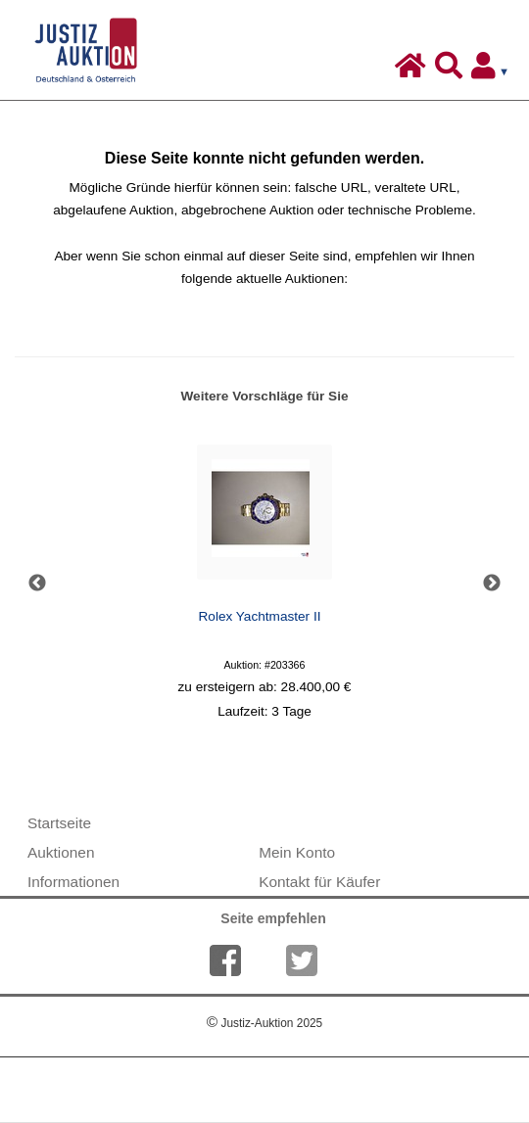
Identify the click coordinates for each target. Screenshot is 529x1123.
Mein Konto (297, 852)
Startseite (59, 823)
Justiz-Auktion (264, 1023)
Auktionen (60, 852)
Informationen (73, 881)
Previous (37, 583)
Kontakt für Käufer (319, 881)
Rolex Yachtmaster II (260, 616)
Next (492, 583)
